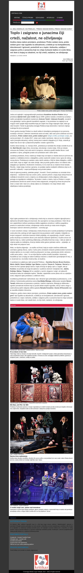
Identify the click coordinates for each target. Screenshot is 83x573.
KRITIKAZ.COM (17, 13)
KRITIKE (17, 17)
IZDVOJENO (40, 17)
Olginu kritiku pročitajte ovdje (58, 136)
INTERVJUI (50, 17)
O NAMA (60, 17)
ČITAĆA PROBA (27, 17)
